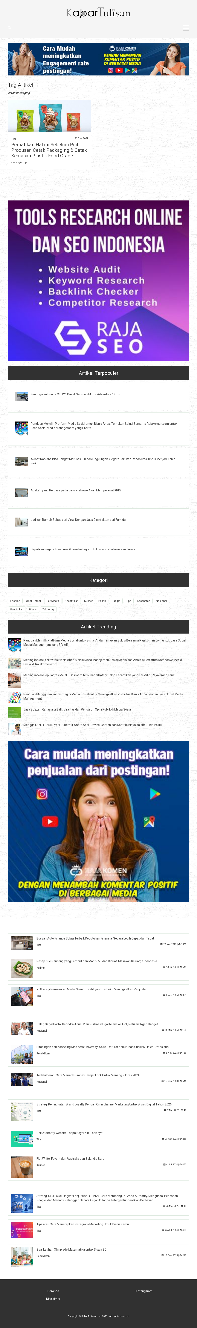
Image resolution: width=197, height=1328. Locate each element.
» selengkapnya (19, 162)
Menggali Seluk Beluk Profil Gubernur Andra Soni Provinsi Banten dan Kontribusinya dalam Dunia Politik (92, 725)
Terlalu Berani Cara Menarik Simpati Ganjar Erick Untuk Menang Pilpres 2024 (88, 1075)
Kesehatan (143, 600)
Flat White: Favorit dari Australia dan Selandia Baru (70, 1158)
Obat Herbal (33, 600)
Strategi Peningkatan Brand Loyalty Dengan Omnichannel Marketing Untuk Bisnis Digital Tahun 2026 (104, 1104)
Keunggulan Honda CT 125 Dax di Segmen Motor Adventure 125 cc (76, 394)
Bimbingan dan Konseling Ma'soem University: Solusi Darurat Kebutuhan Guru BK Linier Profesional (103, 1047)
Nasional (161, 600)
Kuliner (88, 600)
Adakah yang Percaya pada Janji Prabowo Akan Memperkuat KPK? (76, 490)
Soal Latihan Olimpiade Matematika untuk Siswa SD (72, 1249)
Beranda (53, 1291)
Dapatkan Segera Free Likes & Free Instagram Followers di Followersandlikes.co (84, 549)
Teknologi (48, 609)
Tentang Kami (143, 1291)
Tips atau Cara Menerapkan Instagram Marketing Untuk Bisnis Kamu (83, 1224)
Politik (102, 600)
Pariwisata (53, 600)
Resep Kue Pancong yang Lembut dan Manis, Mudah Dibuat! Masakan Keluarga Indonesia (97, 961)
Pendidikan (16, 609)
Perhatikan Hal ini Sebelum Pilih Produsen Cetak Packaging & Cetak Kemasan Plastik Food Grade (49, 150)
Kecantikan (71, 600)
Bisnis (33, 609)
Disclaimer (53, 1299)
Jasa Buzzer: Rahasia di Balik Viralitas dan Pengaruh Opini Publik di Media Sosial (77, 709)
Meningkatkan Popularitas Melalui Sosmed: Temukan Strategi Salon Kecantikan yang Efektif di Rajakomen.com (98, 675)
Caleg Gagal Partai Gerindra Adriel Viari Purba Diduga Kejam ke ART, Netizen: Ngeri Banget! (98, 1024)
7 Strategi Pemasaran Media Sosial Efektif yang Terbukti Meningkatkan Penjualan (92, 989)
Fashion (15, 600)
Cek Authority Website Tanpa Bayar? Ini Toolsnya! (70, 1133)
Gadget (115, 600)
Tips (13, 138)
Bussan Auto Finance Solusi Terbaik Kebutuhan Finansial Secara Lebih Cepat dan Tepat (95, 938)
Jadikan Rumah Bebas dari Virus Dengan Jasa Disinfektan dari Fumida (78, 519)
